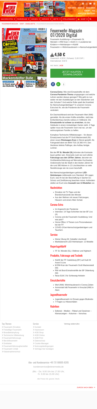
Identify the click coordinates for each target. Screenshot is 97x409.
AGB (61, 65)
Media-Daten (90, 7)
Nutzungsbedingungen (44, 346)
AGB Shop (39, 333)
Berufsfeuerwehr (10, 341)
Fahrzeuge (22, 19)
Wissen (34, 19)
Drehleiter (8, 343)
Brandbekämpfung (11, 333)
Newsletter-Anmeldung (86, 13)
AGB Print (39, 338)
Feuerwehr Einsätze (12, 327)
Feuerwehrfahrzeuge (12, 338)
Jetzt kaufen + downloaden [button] (72, 73)
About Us (81, 7)
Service (45, 19)
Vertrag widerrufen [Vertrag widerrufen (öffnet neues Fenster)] (72, 324)
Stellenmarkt (69, 19)
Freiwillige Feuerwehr (13, 330)
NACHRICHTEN (7, 19)
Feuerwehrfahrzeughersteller (16, 346)
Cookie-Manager (42, 343)
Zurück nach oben (85, 387)
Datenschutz (40, 341)
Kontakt (87, 10)
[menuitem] (8, 19)
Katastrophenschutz (12, 352)
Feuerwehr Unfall (11, 349)
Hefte (56, 19)
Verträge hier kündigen (44, 349)
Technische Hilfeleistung (14, 335)
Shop (83, 19)
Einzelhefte (30, 24)
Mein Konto (72, 7)
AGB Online (40, 335)
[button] (53, 84)
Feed (93, 10)
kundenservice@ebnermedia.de (48, 367)
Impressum (39, 330)
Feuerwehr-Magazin (10, 24)
